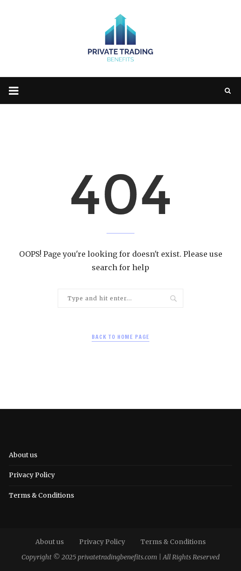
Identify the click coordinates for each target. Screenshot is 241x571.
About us (23, 455)
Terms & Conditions (41, 495)
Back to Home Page (120, 337)
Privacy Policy (32, 475)
